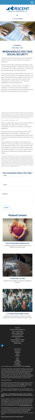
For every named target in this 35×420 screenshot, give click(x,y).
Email (5, 184)
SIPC (23, 383)
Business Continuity (19, 416)
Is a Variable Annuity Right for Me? (17, 314)
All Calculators (17, 365)
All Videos (17, 363)
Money (17, 358)
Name (5, 175)
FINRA (21, 383)
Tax (17, 357)
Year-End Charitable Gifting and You (17, 243)
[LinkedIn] (17, 15)
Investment (17, 352)
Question (5, 194)
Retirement (17, 351)
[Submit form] (6, 208)
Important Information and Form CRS (8, 416)
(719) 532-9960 (17, 18)
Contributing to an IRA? (17, 278)
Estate (17, 354)
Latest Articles (17, 361)
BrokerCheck (27, 366)
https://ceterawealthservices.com (26, 405)
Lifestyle (17, 360)
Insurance (17, 355)
